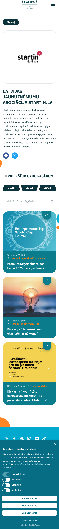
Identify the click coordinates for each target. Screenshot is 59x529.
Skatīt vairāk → (29, 520)
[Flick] (37, 439)
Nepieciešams (18, 474)
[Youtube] (21, 439)
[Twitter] (15, 155)
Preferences (17, 479)
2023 (29, 188)
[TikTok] (44, 439)
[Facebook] (6, 155)
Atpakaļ (11, 22)
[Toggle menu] (53, 6)
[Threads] (6, 439)
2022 (47, 188)
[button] (55, 443)
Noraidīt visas (29, 505)
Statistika (16, 485)
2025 (11, 188)
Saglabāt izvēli (29, 513)
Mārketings (17, 490)
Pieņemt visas (29, 498)
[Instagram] (29, 439)
